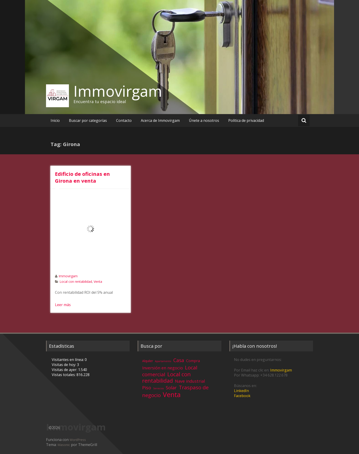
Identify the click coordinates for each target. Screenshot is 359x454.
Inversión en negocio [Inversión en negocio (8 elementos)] (162, 368)
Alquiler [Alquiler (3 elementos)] (147, 361)
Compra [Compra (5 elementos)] (193, 360)
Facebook (242, 395)
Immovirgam (117, 91)
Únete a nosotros (204, 120)
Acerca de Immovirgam (160, 120)
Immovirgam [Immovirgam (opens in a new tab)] (281, 370)
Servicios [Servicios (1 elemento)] (158, 388)
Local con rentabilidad (76, 281)
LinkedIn (241, 390)
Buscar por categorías (88, 120)
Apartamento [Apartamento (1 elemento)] (163, 361)
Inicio (55, 120)
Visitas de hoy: (64, 364)
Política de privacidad (246, 120)
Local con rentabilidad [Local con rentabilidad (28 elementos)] (166, 377)
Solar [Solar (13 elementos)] (171, 387)
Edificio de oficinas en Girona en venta (82, 177)
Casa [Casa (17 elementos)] (178, 360)
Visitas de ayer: (65, 369)
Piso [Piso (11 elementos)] (146, 388)
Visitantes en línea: (68, 359)
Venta (98, 281)
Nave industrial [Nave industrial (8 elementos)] (190, 381)
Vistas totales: (64, 374)
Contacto (124, 120)
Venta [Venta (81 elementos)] (172, 394)
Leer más (63, 304)
